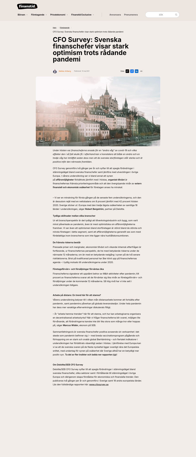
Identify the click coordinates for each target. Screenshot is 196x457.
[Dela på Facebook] (132, 71)
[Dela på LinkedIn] (136, 71)
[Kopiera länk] (141, 71)
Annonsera (115, 14)
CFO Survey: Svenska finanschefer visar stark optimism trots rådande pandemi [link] (88, 32)
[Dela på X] (127, 71)
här (114, 354)
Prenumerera (131, 14)
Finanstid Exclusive (82, 14)
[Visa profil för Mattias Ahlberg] (62, 71)
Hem (54, 28)
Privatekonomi (59, 14)
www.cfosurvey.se (99, 384)
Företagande (39, 14)
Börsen (23, 14)
